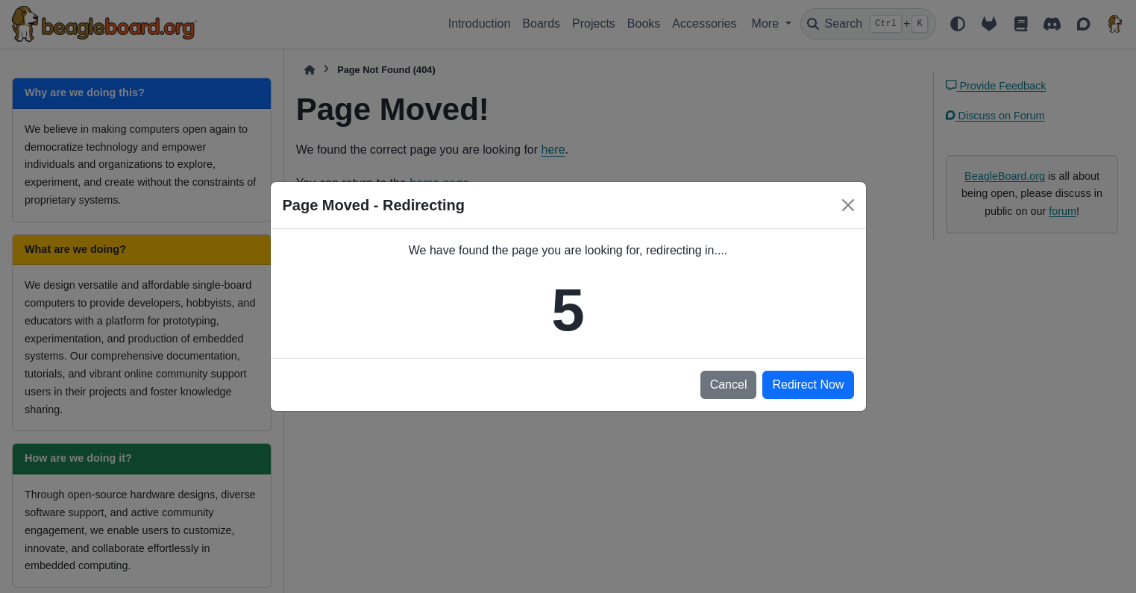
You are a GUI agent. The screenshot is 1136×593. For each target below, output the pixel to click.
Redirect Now (808, 384)
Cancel (728, 384)
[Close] (848, 205)
